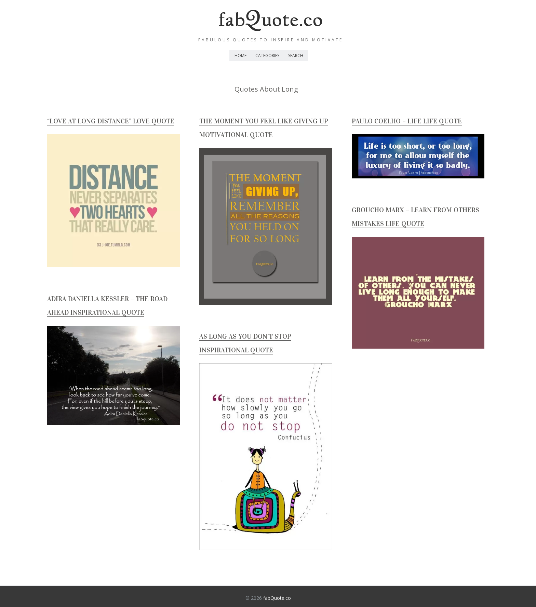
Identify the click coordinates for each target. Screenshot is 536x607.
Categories (267, 55)
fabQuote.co (277, 598)
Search (295, 55)
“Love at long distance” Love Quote (110, 121)
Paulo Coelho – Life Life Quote (407, 121)
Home (240, 55)
